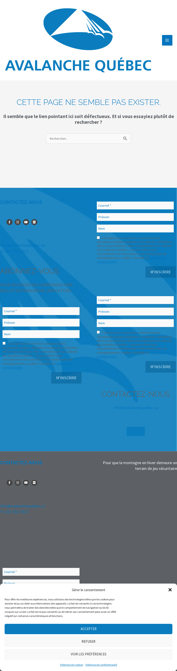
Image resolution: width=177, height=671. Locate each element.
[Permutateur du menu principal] (167, 40)
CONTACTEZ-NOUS (21, 202)
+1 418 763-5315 (14, 251)
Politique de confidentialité (101, 664)
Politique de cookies (71, 664)
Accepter (89, 629)
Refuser (88, 641)
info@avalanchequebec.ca (22, 245)
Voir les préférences (88, 654)
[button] (170, 589)
